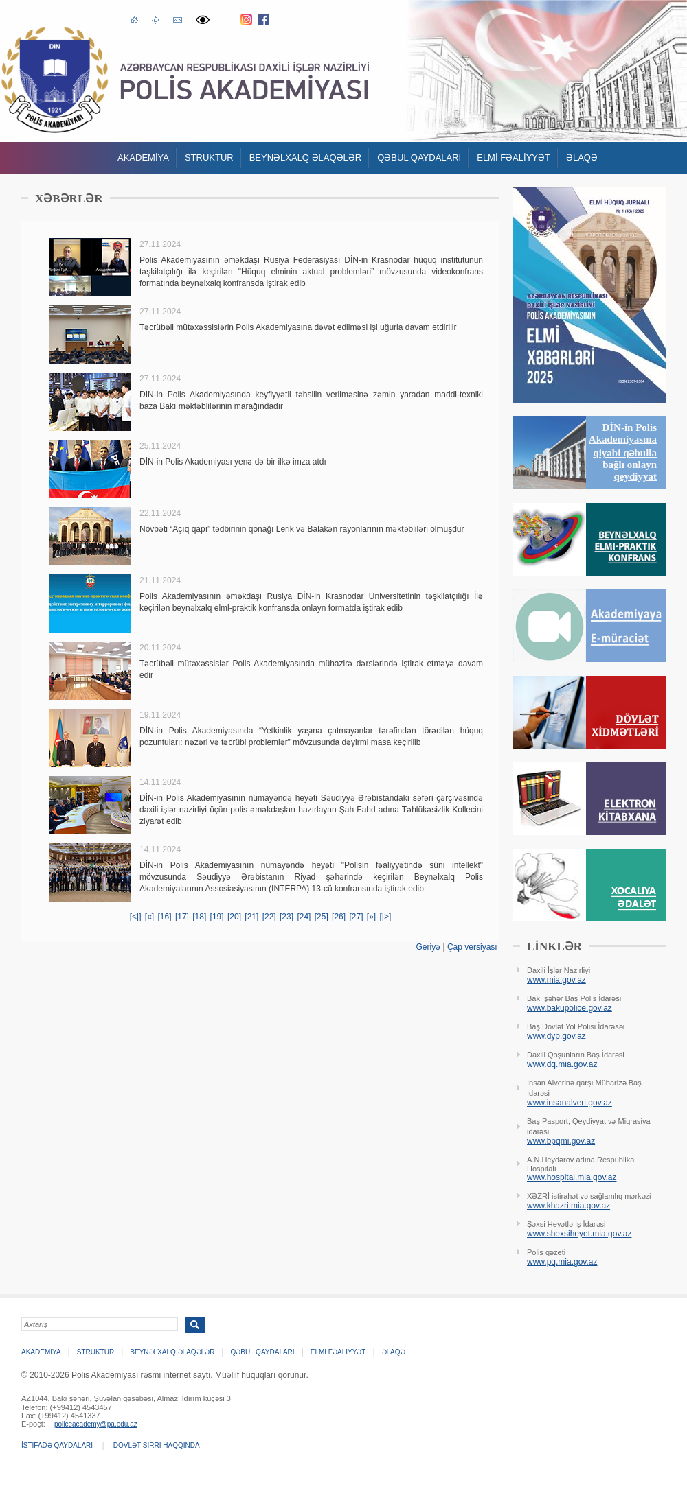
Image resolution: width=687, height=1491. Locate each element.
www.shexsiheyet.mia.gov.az (579, 1233)
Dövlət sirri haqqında (156, 1445)
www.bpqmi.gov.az (561, 1141)
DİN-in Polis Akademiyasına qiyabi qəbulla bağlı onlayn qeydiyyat (623, 452)
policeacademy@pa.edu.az (95, 1424)
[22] (269, 916)
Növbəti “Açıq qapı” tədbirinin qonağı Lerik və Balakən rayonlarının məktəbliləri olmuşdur (301, 529)
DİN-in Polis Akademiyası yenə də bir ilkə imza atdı (232, 462)
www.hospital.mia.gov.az (572, 1177)
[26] (339, 916)
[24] (304, 916)
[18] (199, 916)
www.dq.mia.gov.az (562, 1064)
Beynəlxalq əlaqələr (305, 157)
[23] (286, 916)
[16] (165, 916)
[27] (356, 916)
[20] (234, 916)
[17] (182, 916)
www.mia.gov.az (556, 980)
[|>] (386, 916)
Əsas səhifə (134, 18)
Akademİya (143, 157)
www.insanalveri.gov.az (569, 1102)
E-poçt (177, 18)
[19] (217, 916)
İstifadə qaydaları (57, 1445)
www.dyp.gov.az (556, 1036)
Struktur (209, 157)
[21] (251, 916)
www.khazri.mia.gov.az (568, 1205)
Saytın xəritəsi (155, 19)
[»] (371, 916)
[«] (149, 916)
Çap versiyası (472, 947)
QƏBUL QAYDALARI (419, 157)
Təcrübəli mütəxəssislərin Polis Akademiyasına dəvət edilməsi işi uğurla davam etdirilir (297, 327)
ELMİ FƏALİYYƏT (513, 157)
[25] (321, 916)
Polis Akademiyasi (54, 80)
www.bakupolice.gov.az (569, 1008)
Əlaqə (582, 157)
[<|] (136, 916)
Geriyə (428, 947)
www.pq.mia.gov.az (562, 1262)
